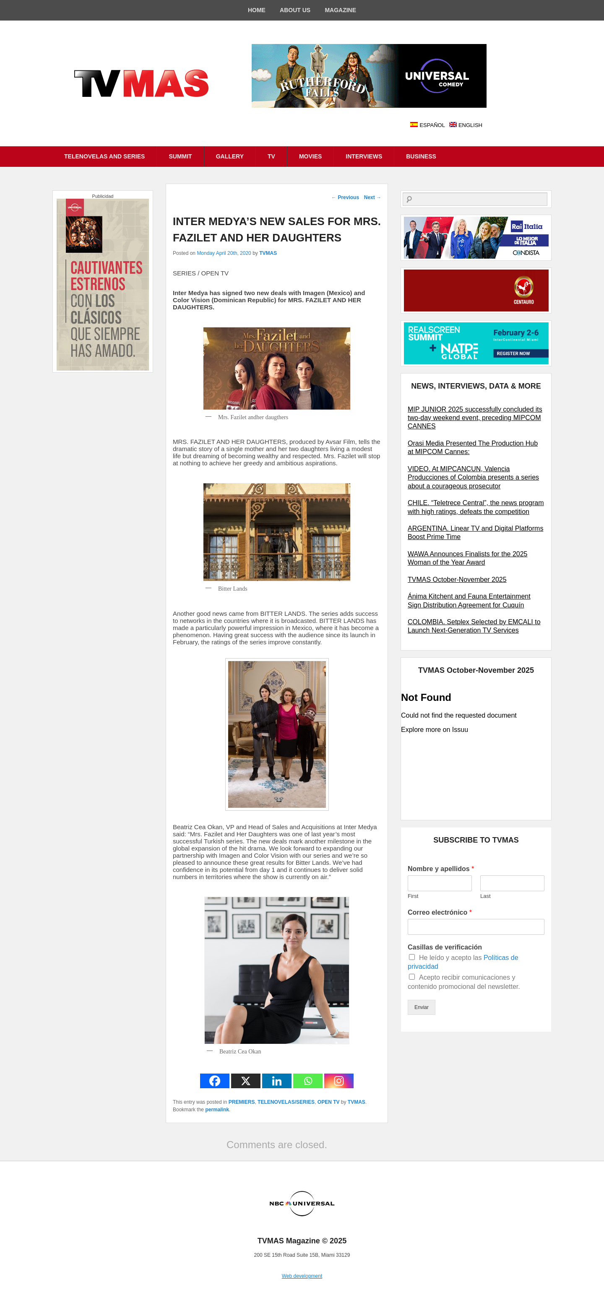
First (413, 896)
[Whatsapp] (308, 1081)
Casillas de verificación (445, 947)
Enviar (421, 1007)
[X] (245, 1081)
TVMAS (268, 253)
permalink (217, 1110)
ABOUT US (295, 10)
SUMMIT (180, 156)
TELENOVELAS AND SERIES (104, 156)
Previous (345, 197)
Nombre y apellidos (441, 868)
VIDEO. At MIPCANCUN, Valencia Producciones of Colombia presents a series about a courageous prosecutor (473, 477)
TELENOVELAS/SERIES (286, 1102)
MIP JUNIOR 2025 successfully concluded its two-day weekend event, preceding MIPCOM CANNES (475, 418)
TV (271, 156)
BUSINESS (421, 156)
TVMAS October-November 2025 (457, 579)
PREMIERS (242, 1102)
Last (485, 896)
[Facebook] (214, 1081)
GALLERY (230, 156)
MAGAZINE (340, 10)
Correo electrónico (440, 912)
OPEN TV (329, 1102)
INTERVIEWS (364, 156)
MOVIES (310, 156)
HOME (257, 10)
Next (372, 197)
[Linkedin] (277, 1081)
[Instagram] (339, 1081)
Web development (302, 1276)
